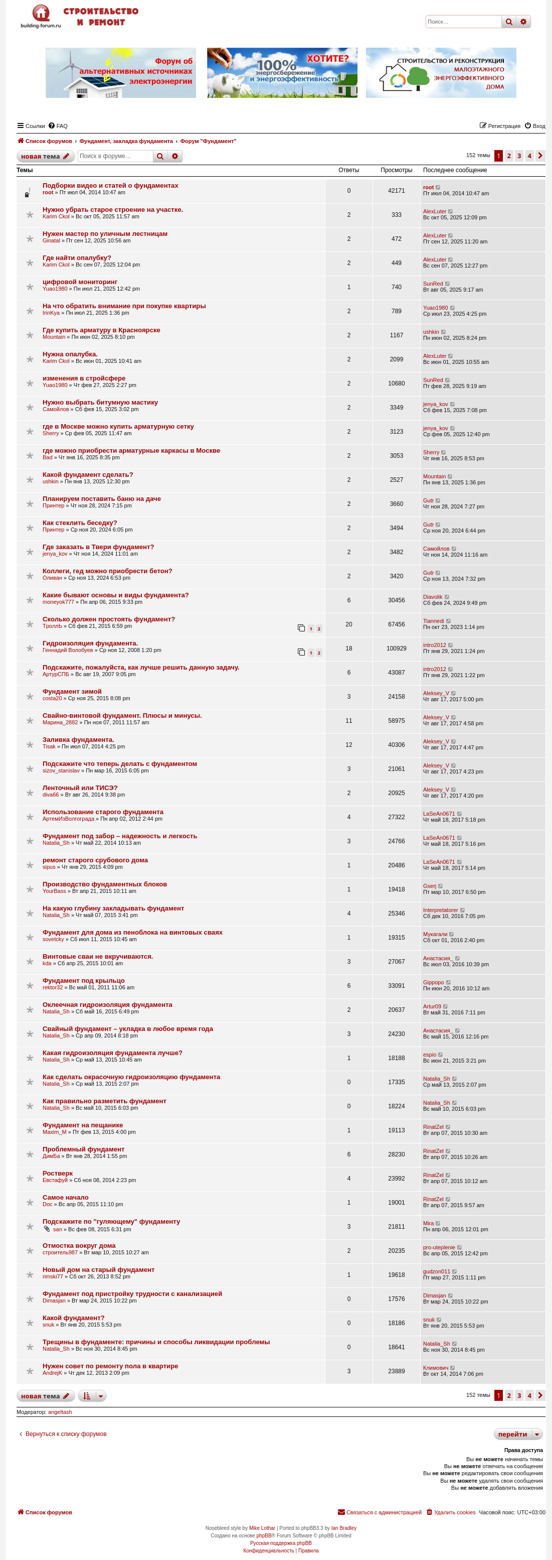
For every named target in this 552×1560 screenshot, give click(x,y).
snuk (48, 1325)
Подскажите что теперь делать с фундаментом (120, 763)
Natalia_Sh (56, 843)
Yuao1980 (55, 289)
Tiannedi (433, 621)
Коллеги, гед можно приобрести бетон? (107, 571)
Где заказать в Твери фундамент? (98, 547)
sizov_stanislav (61, 770)
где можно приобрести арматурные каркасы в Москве (131, 450)
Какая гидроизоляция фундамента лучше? (112, 1053)
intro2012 (434, 645)
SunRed (433, 284)
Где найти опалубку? (77, 258)
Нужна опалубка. (70, 354)
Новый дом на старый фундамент (98, 1269)
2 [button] (509, 155)
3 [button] (519, 155)
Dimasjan (54, 1300)
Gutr (428, 500)
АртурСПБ (56, 674)
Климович (435, 1368)
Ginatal (51, 240)
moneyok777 (58, 602)
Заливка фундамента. (78, 739)
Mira (428, 1223)
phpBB (264, 1535)
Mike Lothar (262, 1528)
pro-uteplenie (439, 1247)
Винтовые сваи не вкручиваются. (98, 956)
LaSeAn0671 (439, 814)
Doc (48, 1204)
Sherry (51, 433)
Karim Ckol (56, 216)
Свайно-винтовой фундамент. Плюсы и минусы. (122, 715)
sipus (49, 867)
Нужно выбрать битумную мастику (100, 402)
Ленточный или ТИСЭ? (80, 788)
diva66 (51, 795)
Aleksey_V (436, 693)
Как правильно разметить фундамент (104, 1101)
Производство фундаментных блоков (105, 884)
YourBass (54, 891)
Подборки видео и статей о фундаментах (110, 185)
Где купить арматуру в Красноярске (101, 330)
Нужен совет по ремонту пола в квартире (110, 1366)
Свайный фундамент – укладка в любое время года (128, 1028)
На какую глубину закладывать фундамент (113, 908)
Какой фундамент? (74, 1318)
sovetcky (53, 939)
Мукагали (435, 934)
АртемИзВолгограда (68, 819)
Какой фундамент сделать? (88, 474)
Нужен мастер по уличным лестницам (105, 233)
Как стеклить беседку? (80, 523)
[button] (540, 155)
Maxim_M (55, 1132)
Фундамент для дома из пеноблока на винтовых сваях (133, 932)
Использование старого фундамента (103, 812)
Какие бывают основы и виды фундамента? (116, 595)
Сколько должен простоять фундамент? (109, 619)
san (57, 1229)
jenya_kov (435, 404)
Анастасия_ (438, 958)
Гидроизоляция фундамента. (90, 643)
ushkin (431, 332)
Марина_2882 (60, 722)
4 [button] (529, 155)
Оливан (52, 578)
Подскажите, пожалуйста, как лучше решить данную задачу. (141, 667)
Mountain (54, 337)
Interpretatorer (440, 910)
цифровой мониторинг (80, 282)
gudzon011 (436, 1271)
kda (47, 963)
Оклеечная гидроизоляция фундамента (107, 1004)
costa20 (52, 698)
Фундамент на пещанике (83, 1125)
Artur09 (432, 1006)
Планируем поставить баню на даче (102, 498)
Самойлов (56, 409)
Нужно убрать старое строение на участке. (113, 209)
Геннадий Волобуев (68, 650)
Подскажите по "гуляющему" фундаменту (111, 1221)
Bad (48, 457)
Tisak (49, 746)
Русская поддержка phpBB (281, 1543)
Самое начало (66, 1197)
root (48, 192)
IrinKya (51, 313)
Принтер (53, 505)
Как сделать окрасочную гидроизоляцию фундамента (131, 1077)
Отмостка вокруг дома (79, 1245)
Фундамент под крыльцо (84, 980)
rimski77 (53, 1276)
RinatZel (433, 1127)
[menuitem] (58, 126)
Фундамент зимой (72, 691)
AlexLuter (434, 211)
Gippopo (433, 982)
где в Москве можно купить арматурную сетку (118, 426)
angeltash (60, 1412)
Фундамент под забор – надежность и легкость (120, 836)
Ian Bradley (344, 1528)
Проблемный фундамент (83, 1149)
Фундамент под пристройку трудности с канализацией (132, 1293)
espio (429, 1055)
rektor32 (53, 987)
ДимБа (51, 1156)
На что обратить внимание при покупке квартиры (124, 306)
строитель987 (60, 1252)
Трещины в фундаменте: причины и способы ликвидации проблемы (156, 1342)
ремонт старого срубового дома (95, 860)
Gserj (429, 886)
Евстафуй (55, 1180)
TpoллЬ (52, 626)
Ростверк (58, 1173)
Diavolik (433, 597)
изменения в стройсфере (84, 378)
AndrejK (52, 1373)
